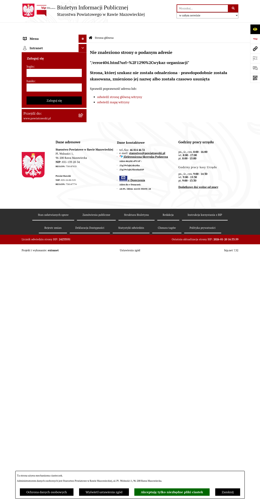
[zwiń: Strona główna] (83, 36)
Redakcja (168, 460)
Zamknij (228, 492)
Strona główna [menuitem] (33, 36)
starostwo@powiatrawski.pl (147, 399)
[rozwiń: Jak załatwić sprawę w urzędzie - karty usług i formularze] (83, 132)
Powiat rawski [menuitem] (33, 67)
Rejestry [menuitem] (29, 284)
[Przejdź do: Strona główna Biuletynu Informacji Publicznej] (91, 27)
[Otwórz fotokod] (255, 78)
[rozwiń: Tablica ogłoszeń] (83, 145)
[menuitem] (54, 46)
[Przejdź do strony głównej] (83, 11)
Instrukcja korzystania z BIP (205, 460)
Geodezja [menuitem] (29, 195)
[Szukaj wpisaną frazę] (233, 8)
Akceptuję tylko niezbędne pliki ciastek (172, 492)
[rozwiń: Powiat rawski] (83, 67)
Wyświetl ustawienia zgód (104, 492)
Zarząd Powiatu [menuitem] (34, 83)
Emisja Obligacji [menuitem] (34, 211)
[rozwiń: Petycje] (83, 236)
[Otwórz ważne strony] (255, 58)
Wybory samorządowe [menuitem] (39, 276)
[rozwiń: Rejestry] (83, 284)
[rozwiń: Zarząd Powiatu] (83, 83)
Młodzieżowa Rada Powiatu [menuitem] (42, 91)
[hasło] (54, 333)
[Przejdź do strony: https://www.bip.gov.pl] (255, 39)
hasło (30, 327)
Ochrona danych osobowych (46, 492)
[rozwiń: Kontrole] (83, 268)
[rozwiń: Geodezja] (83, 195)
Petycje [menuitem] (28, 236)
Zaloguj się (54, 346)
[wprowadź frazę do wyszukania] (202, 8)
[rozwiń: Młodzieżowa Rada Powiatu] (83, 91)
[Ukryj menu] (83, 28)
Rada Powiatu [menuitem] (33, 75)
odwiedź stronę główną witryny (119, 86)
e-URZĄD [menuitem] (30, 108)
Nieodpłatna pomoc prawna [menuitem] (43, 228)
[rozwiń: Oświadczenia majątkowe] (83, 124)
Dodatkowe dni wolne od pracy (198, 433)
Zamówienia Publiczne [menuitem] (39, 153)
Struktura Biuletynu (136, 460)
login (30, 312)
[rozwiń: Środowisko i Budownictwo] (83, 203)
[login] (54, 319)
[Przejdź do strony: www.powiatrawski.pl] (255, 49)
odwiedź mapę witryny (113, 91)
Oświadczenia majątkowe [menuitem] (41, 124)
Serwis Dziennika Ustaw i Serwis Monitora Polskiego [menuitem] (46, 184)
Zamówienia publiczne (96, 460)
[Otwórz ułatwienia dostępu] (255, 29)
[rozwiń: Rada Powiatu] (83, 75)
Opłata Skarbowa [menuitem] (35, 161)
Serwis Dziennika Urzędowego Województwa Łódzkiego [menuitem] (44, 171)
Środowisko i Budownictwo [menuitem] (42, 203)
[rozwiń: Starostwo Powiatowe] (83, 99)
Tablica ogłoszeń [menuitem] (35, 145)
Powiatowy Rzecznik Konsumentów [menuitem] (48, 244)
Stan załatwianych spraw (53, 460)
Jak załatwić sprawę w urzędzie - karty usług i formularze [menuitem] (50, 134)
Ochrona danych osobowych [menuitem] (43, 260)
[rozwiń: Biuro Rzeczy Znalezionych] (83, 219)
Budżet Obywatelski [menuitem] (37, 116)
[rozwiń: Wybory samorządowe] (83, 276)
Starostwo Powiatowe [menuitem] (38, 100)
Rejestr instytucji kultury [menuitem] (41, 252)
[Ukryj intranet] (83, 294)
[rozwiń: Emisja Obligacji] (83, 211)
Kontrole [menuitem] (29, 268)
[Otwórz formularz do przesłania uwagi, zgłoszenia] (255, 68)
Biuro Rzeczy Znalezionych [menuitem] (42, 220)
